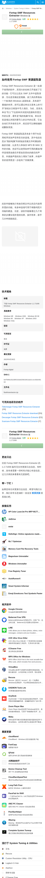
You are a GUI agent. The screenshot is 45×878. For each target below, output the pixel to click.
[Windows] (9, 9)
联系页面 (36, 493)
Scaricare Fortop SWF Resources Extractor (20, 421)
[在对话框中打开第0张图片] (20, 236)
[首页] (3, 8)
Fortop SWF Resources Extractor (22, 433)
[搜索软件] (38, 2)
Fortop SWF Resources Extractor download (20, 413)
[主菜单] (42, 2)
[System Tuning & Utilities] (21, 9)
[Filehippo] (8, 2)
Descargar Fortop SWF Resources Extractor (20, 417)
